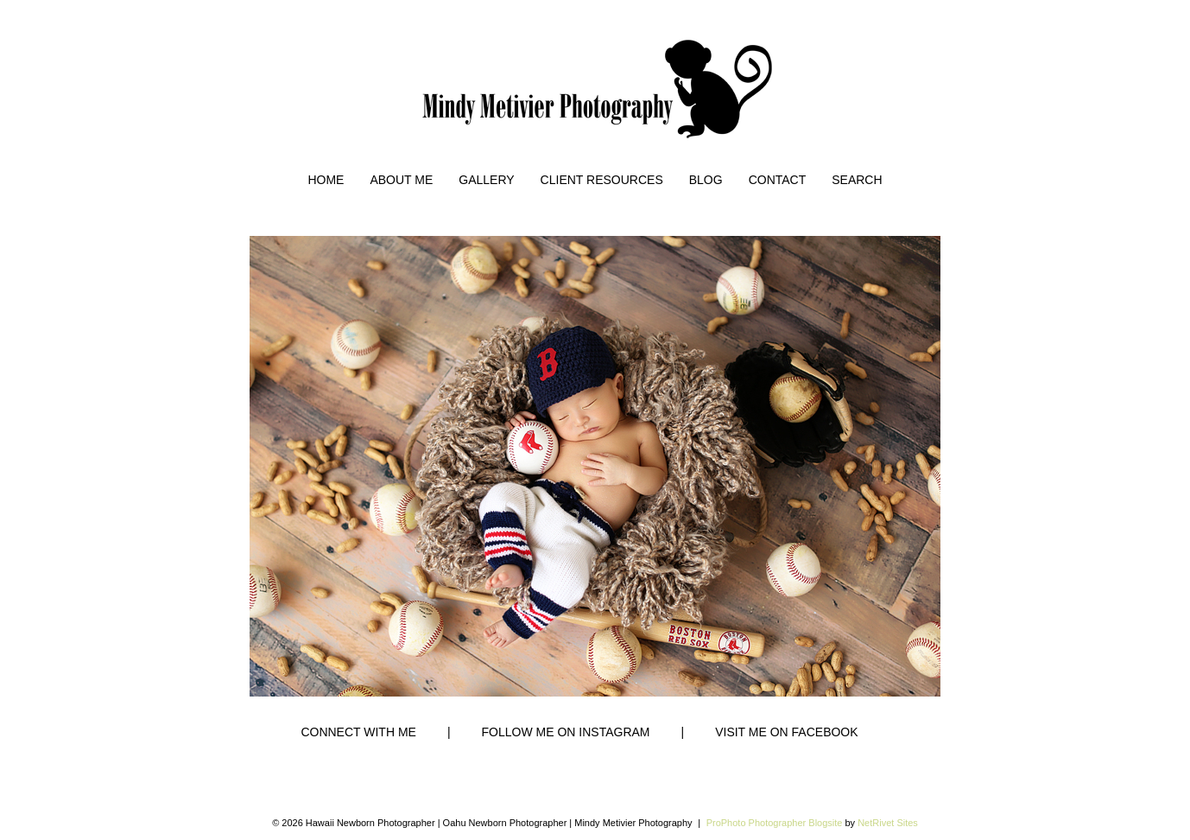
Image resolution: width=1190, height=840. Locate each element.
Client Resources (602, 180)
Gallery (486, 180)
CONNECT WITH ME (358, 732)
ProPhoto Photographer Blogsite (774, 823)
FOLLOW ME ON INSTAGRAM (566, 732)
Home (325, 180)
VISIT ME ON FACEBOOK (786, 732)
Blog (706, 180)
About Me (401, 180)
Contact (778, 180)
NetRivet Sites (888, 823)
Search (857, 180)
